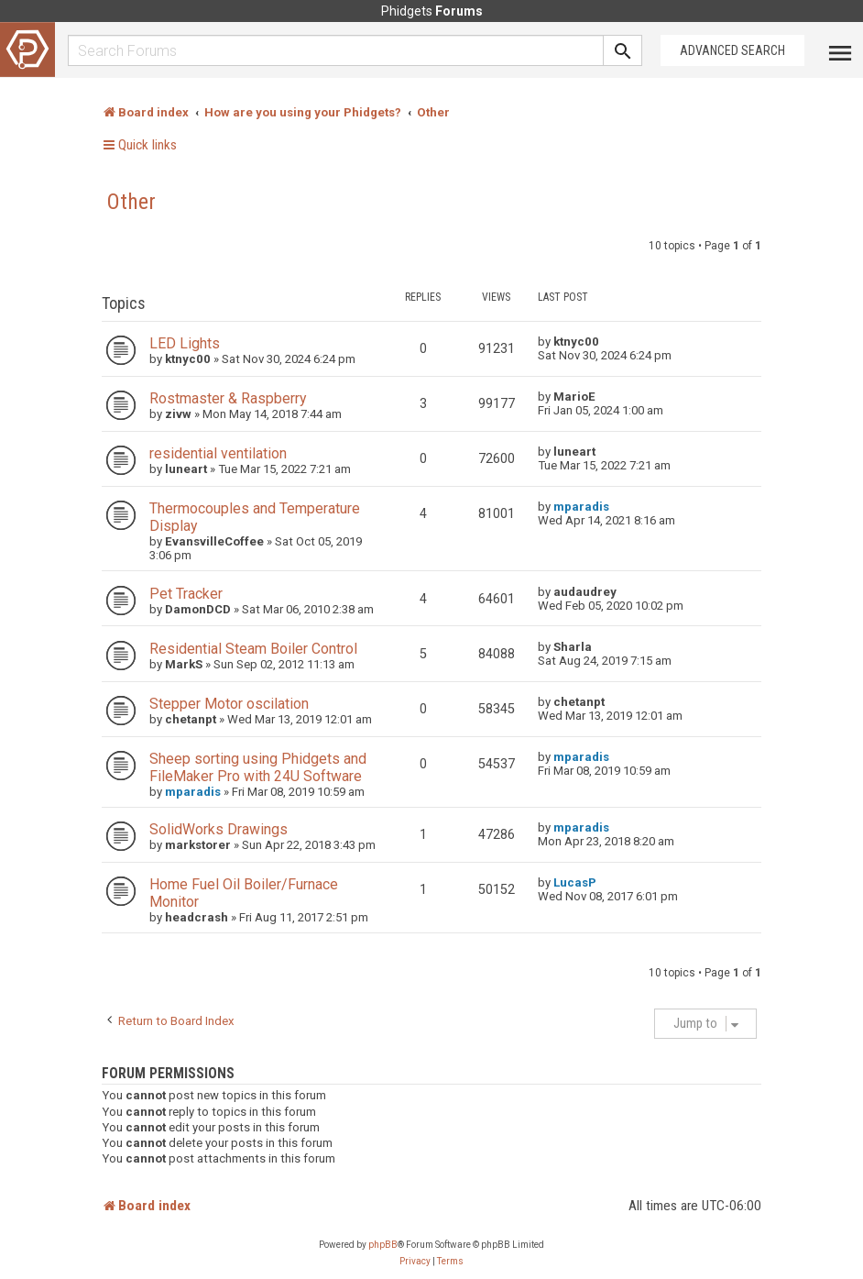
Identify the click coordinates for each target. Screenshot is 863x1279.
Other (131, 202)
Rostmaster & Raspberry (227, 398)
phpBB (383, 1245)
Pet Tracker (186, 593)
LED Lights (184, 343)
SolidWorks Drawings (218, 829)
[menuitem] (415, 1261)
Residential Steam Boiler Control (253, 648)
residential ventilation (218, 453)
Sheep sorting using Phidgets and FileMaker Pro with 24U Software (257, 767)
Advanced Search (732, 50)
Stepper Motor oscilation (229, 703)
